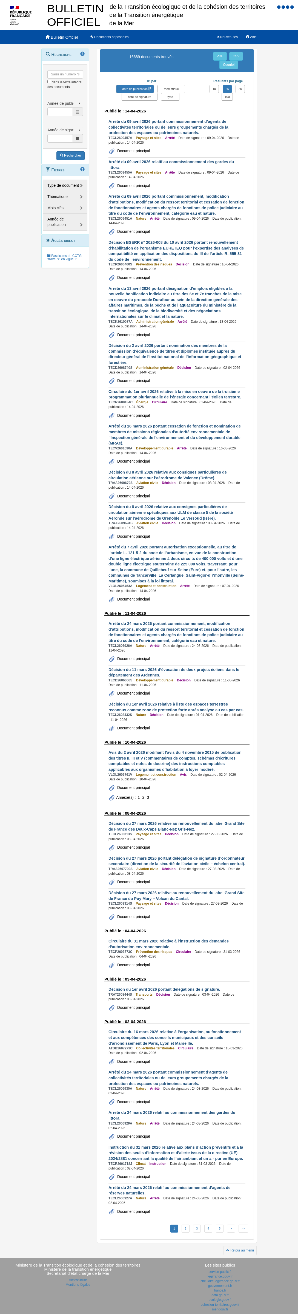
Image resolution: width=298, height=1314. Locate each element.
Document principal (133, 151)
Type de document (63, 185)
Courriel (228, 65)
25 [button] (227, 88)
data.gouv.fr (219, 1295)
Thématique (57, 196)
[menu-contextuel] (49, 81)
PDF (220, 56)
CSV (236, 56)
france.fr (220, 1290)
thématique (171, 88)
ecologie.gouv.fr (220, 1300)
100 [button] (227, 96)
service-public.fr (219, 1272)
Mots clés (55, 208)
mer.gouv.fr (220, 1309)
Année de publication (56, 222)
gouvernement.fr (220, 1286)
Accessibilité (78, 1280)
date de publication (135, 88)
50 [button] (240, 88)
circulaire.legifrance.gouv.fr (220, 1281)
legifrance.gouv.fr (220, 1276)
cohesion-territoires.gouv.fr (220, 1305)
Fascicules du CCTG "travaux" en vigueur (64, 257)
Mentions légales (77, 1285)
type (170, 96)
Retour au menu (240, 1250)
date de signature (139, 96)
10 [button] (214, 88)
